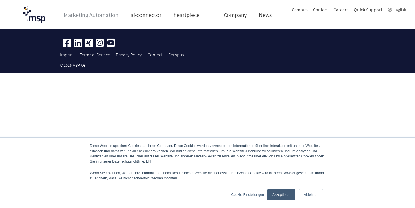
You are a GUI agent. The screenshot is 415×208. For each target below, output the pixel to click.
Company (235, 14)
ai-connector (146, 14)
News (265, 14)
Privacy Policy (129, 54)
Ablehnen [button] (311, 195)
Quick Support (368, 9)
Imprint (67, 54)
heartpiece (186, 14)
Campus (300, 9)
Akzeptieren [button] (281, 195)
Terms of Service (95, 54)
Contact (320, 9)
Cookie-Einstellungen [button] (247, 195)
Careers (340, 9)
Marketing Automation (91, 14)
